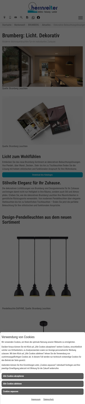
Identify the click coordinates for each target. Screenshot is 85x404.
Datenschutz (48, 399)
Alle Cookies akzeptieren (13, 376)
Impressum (35, 399)
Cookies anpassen (10, 391)
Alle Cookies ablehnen (12, 383)
